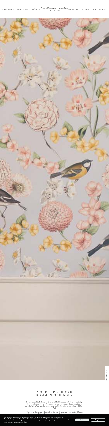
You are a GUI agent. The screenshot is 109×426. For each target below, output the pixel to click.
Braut (28, 9)
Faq (94, 9)
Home (4, 9)
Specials (85, 9)
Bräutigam (36, 9)
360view (20, 9)
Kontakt (103, 9)
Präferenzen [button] (70, 420)
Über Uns (12, 9)
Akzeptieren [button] (98, 420)
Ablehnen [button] (82, 420)
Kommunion (73, 9)
